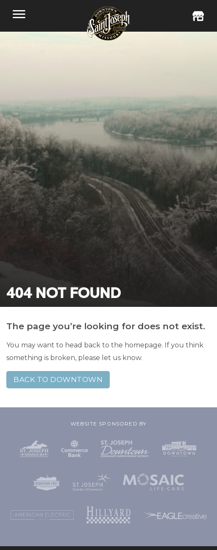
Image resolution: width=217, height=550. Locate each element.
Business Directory (198, 16)
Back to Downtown (58, 379)
